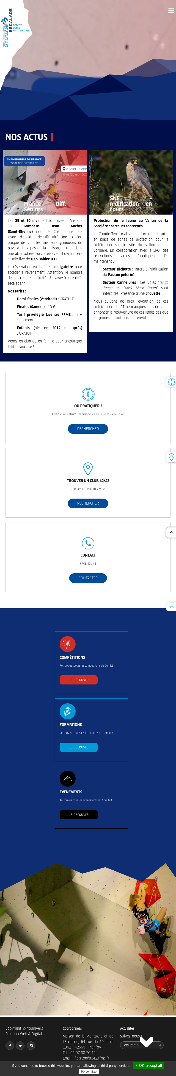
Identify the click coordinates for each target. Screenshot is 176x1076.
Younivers (35, 1028)
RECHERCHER (88, 428)
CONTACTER (88, 578)
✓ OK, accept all (148, 1066)
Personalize (89, 1071)
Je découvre (78, 679)
